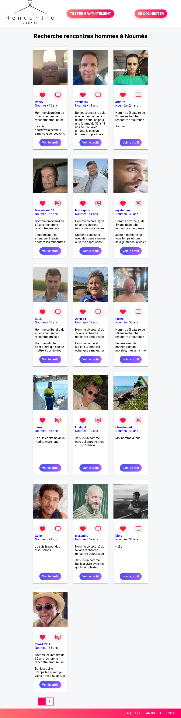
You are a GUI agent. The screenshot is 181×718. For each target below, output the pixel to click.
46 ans (53, 322)
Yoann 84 (81, 102)
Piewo (119, 319)
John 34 (80, 319)
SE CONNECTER (151, 13)
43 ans (133, 431)
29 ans (53, 539)
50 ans (133, 322)
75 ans (53, 105)
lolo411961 (42, 644)
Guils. (39, 536)
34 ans (133, 539)
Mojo (118, 536)
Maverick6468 (44, 210)
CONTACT (171, 713)
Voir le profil (50, 142)
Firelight (80, 427)
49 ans (133, 214)
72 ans (93, 322)
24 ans (133, 105)
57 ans (93, 539)
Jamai (39, 427)
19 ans (93, 431)
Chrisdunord (123, 427)
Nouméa (40, 105)
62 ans (53, 214)
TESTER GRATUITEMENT (90, 13)
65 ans (53, 648)
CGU (137, 713)
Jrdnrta (120, 102)
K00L (38, 319)
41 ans (93, 105)
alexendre (81, 536)
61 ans (93, 214)
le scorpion (82, 210)
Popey (39, 102)
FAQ (128, 713)
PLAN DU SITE (152, 713)
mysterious (123, 210)
